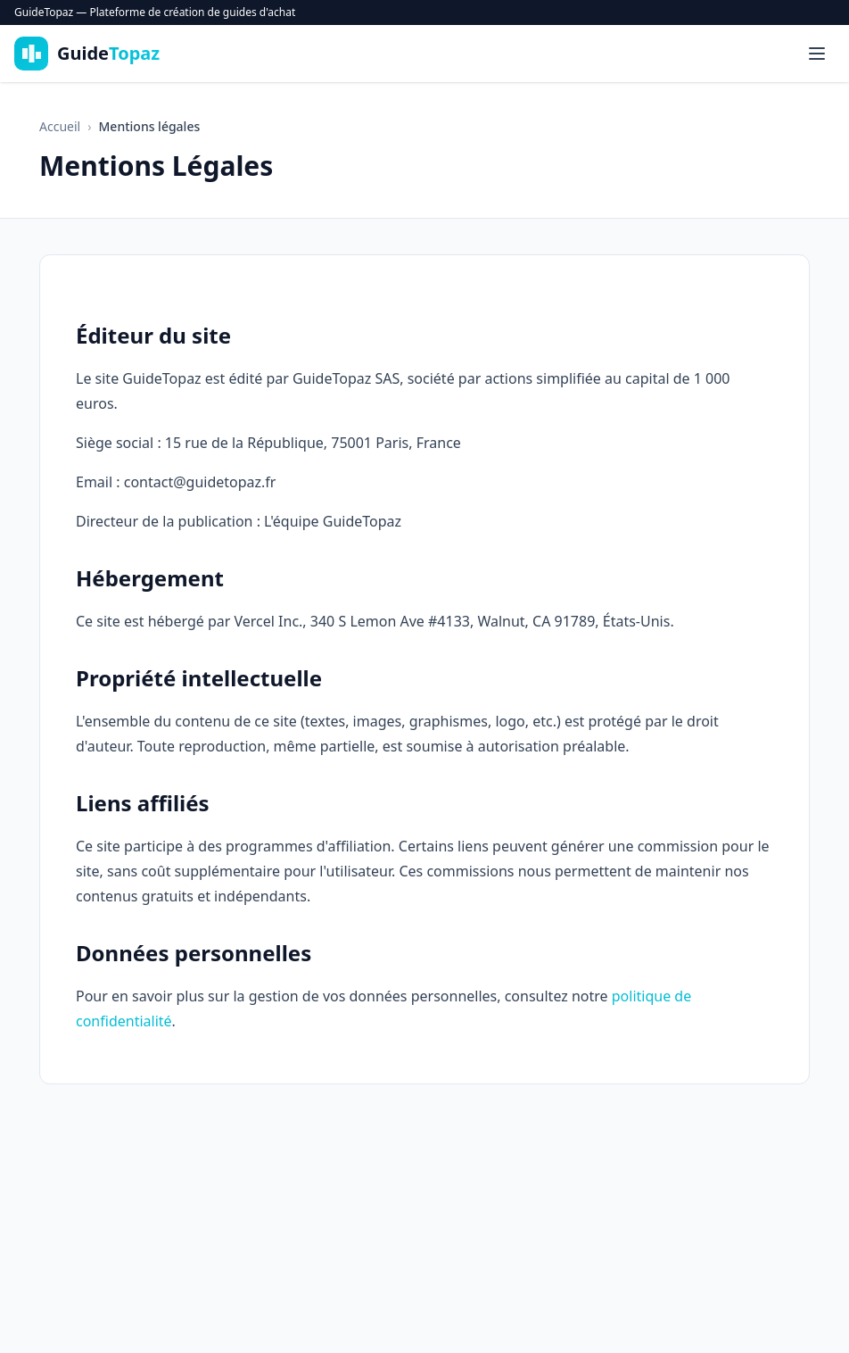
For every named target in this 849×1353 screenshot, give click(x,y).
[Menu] (817, 53)
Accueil (59, 126)
